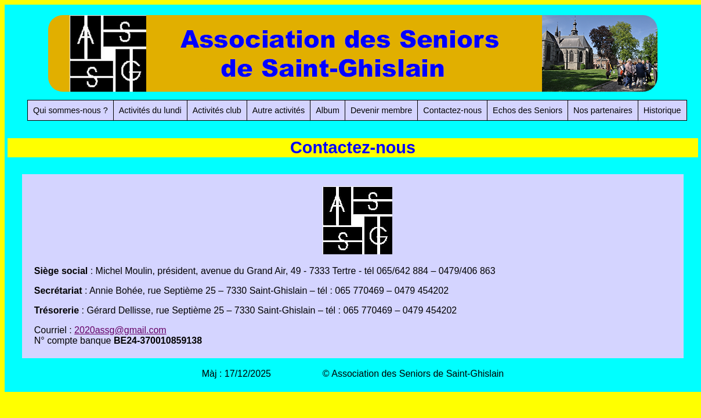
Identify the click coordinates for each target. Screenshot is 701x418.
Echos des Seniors (527, 110)
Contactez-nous (452, 110)
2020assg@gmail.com (120, 330)
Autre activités (278, 110)
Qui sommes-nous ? (70, 110)
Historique (662, 110)
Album (327, 110)
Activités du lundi (150, 110)
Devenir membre (381, 110)
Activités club (217, 110)
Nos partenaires (603, 110)
